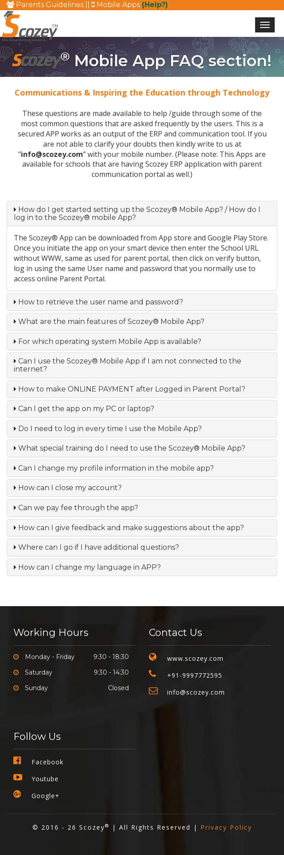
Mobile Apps (130, 4)
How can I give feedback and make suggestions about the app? (129, 527)
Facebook (48, 762)
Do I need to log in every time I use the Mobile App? (108, 428)
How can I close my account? (68, 487)
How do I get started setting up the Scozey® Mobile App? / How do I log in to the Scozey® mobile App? (137, 213)
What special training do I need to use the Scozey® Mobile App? (129, 448)
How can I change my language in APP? (87, 567)
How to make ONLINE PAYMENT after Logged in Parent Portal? (129, 389)
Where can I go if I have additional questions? (96, 547)
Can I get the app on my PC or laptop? (84, 408)
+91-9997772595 (194, 675)
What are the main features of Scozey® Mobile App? (109, 321)
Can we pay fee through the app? (76, 507)
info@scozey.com (196, 692)
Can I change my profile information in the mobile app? (114, 468)
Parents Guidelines (46, 4)
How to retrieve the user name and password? (98, 302)
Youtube (45, 779)
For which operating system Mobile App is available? (107, 341)
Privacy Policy (226, 827)
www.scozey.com (195, 658)
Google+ (46, 795)
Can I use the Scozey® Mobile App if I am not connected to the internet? (127, 365)
